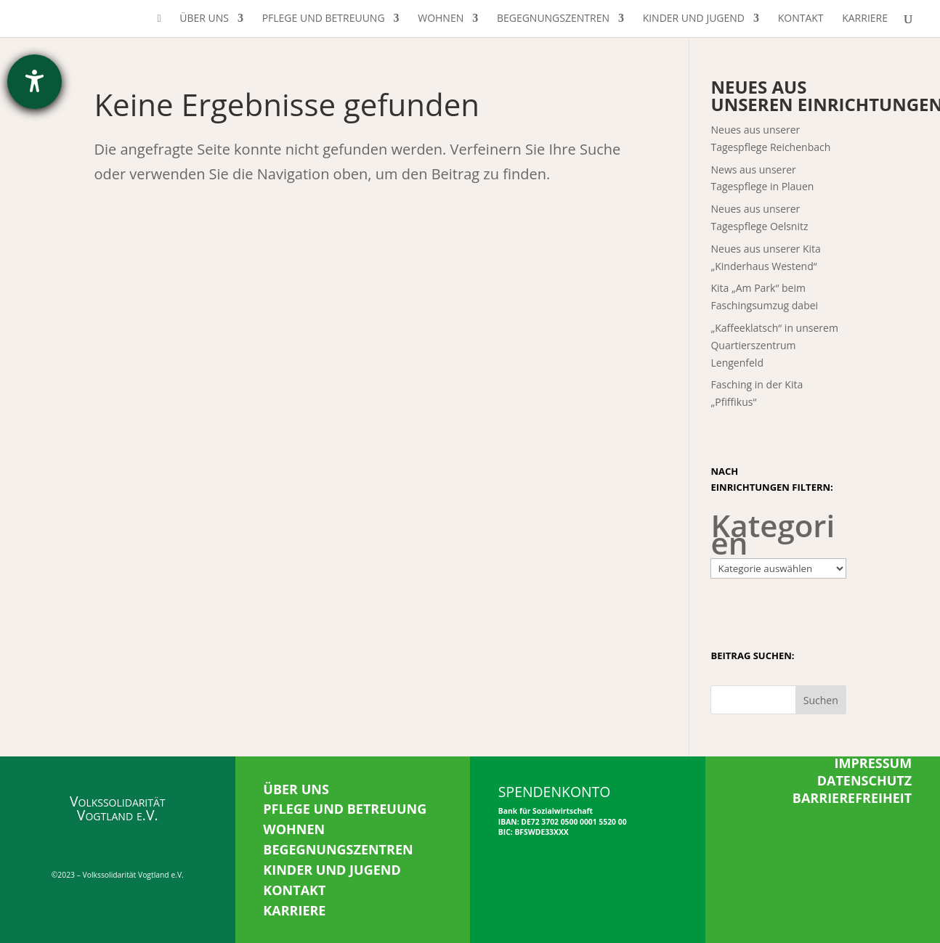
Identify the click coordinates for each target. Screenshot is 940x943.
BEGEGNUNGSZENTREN (338, 849)
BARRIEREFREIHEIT (852, 798)
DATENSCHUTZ (864, 780)
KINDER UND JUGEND (331, 869)
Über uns (204, 19)
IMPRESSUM (873, 763)
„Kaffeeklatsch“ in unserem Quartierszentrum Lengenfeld (774, 345)
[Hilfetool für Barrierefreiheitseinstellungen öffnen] (34, 81)
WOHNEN (294, 829)
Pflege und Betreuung (323, 19)
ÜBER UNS (296, 789)
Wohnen (440, 19)
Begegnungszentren (553, 19)
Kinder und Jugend (694, 19)
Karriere (865, 19)
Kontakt (801, 19)
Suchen (820, 700)
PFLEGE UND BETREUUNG (344, 808)
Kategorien (772, 534)
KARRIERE (294, 910)
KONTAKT (294, 890)
